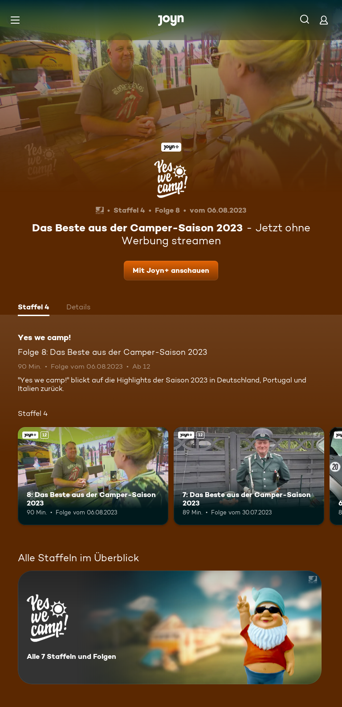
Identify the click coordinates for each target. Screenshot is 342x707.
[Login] (324, 20)
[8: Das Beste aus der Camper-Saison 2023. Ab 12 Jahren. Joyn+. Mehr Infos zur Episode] (93, 476)
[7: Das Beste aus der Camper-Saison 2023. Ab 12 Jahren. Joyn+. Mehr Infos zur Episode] (249, 476)
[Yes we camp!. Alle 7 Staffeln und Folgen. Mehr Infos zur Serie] (170, 627)
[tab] (33, 308)
